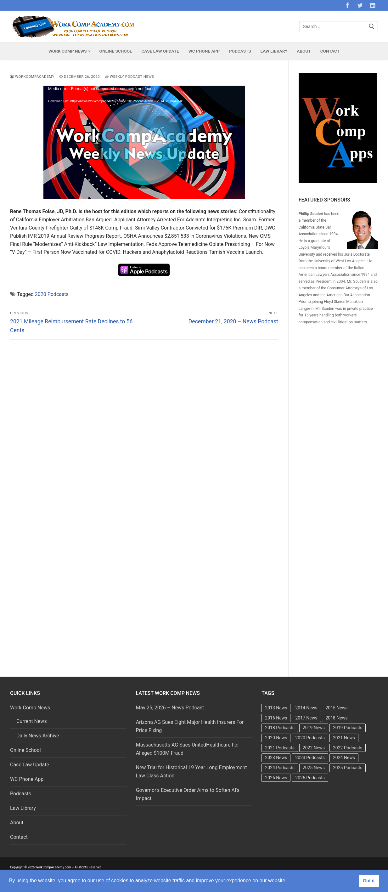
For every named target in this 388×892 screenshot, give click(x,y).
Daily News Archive (37, 736)
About (17, 823)
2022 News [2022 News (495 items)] (314, 747)
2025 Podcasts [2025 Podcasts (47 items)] (348, 767)
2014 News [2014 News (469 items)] (306, 707)
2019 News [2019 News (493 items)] (314, 727)
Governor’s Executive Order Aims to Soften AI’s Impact (187, 794)
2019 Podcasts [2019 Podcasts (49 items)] (348, 727)
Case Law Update (29, 765)
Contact (19, 837)
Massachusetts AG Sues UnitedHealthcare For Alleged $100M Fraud (187, 749)
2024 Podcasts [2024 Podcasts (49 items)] (280, 767)
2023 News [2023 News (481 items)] (276, 757)
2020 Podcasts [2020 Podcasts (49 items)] (310, 737)
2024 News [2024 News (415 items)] (344, 757)
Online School (25, 750)
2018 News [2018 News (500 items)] (336, 717)
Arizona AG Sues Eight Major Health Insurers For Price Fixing (190, 726)
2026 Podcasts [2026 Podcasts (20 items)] (310, 777)
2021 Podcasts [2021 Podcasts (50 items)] (280, 747)
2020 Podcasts (52, 294)
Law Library (23, 808)
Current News (31, 721)
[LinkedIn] (372, 5)
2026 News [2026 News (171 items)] (276, 777)
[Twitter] (360, 5)
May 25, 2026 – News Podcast (170, 708)
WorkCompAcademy (32, 76)
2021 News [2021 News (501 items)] (344, 737)
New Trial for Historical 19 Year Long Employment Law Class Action (191, 771)
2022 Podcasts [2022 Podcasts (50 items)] (348, 747)
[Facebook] (347, 5)
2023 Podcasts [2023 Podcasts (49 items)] (310, 757)
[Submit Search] (371, 26)
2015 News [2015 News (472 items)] (336, 707)
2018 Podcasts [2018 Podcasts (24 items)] (280, 727)
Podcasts (20, 794)
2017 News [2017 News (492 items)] (306, 717)
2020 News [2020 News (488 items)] (276, 737)
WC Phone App (26, 779)
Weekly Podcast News (129, 76)
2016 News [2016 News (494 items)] (276, 717)
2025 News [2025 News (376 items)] (314, 767)
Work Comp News (30, 708)
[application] (144, 142)
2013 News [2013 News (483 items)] (276, 707)
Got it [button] (369, 880)
